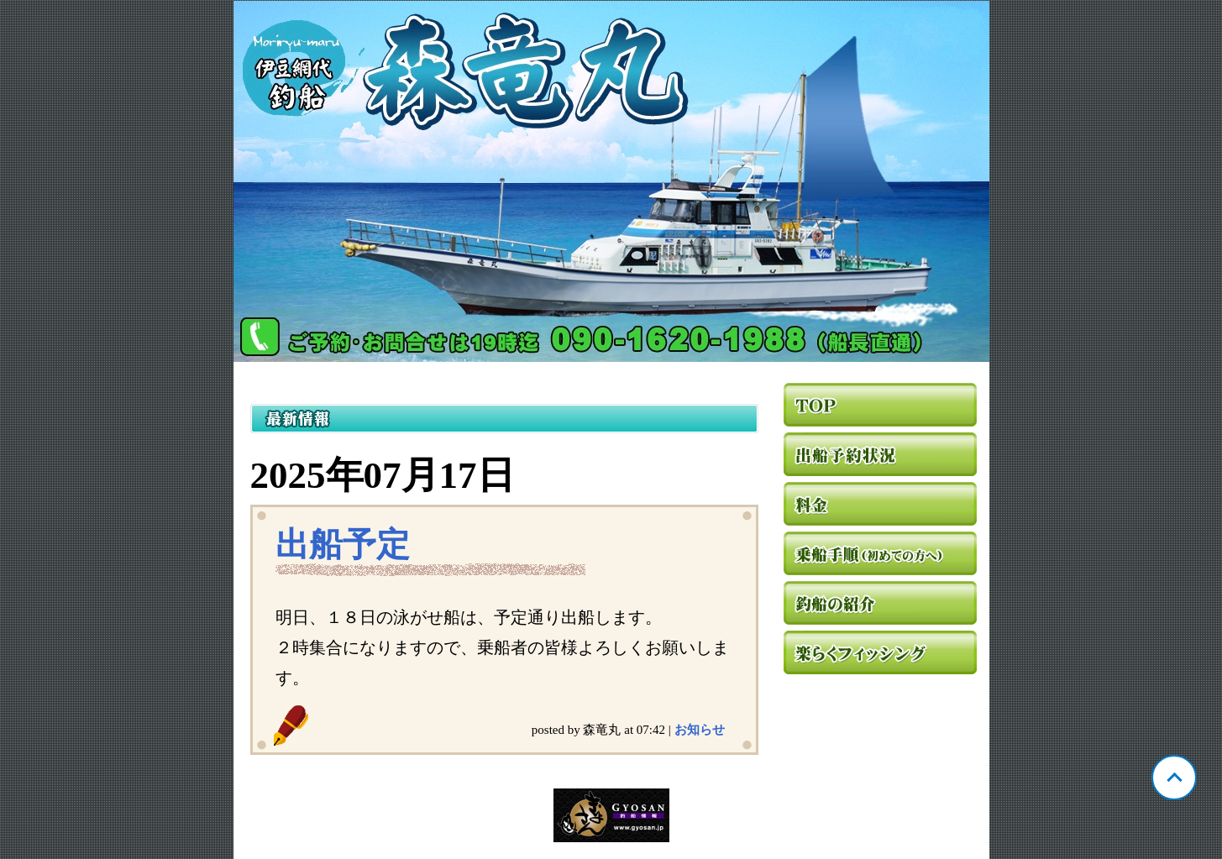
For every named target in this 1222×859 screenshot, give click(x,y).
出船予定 (342, 544)
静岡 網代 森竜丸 (611, 181)
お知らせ (699, 729)
